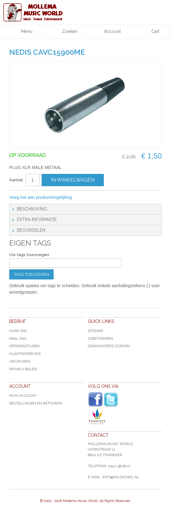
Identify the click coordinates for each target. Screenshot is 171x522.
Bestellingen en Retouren (35, 403)
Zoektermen (100, 338)
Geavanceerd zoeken (109, 346)
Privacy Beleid (23, 369)
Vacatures (19, 361)
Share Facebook (97, 198)
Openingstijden (24, 346)
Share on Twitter (109, 198)
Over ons (18, 331)
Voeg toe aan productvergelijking (40, 197)
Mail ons (17, 338)
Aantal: (16, 180)
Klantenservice (25, 353)
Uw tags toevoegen (29, 254)
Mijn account (23, 395)
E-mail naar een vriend (85, 198)
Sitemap (95, 331)
